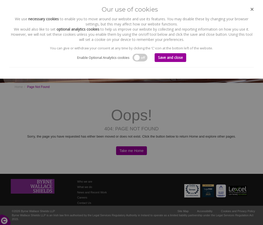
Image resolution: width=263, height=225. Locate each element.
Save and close (170, 57)
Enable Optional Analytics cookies (103, 57)
